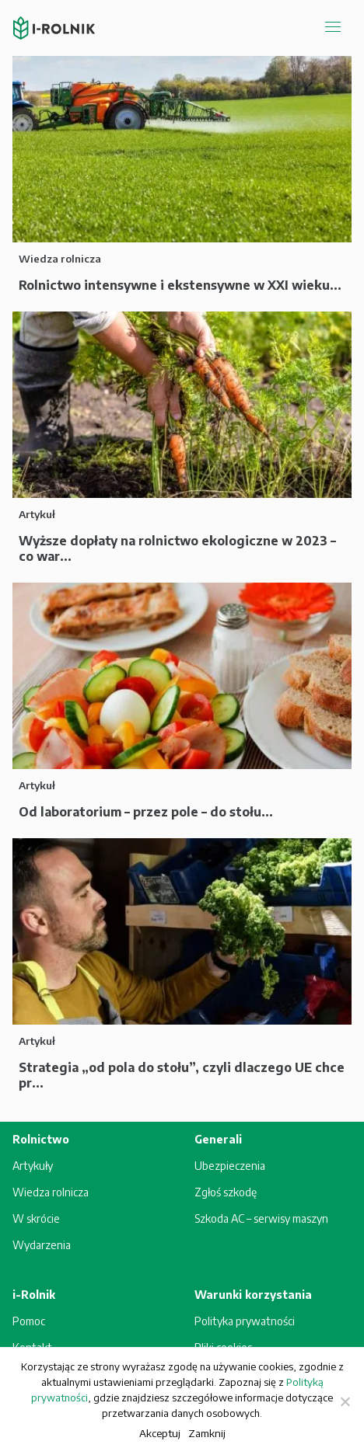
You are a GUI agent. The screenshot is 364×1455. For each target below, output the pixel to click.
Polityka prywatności (244, 1321)
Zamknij (207, 1432)
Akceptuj (159, 1432)
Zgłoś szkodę (225, 1192)
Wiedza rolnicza (50, 1192)
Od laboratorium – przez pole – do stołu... (146, 812)
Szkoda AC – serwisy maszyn (261, 1218)
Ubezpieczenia (229, 1165)
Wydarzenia (41, 1244)
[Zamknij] (344, 1401)
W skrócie (36, 1218)
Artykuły (32, 1165)
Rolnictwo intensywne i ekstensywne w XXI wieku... (180, 285)
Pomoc (28, 1321)
